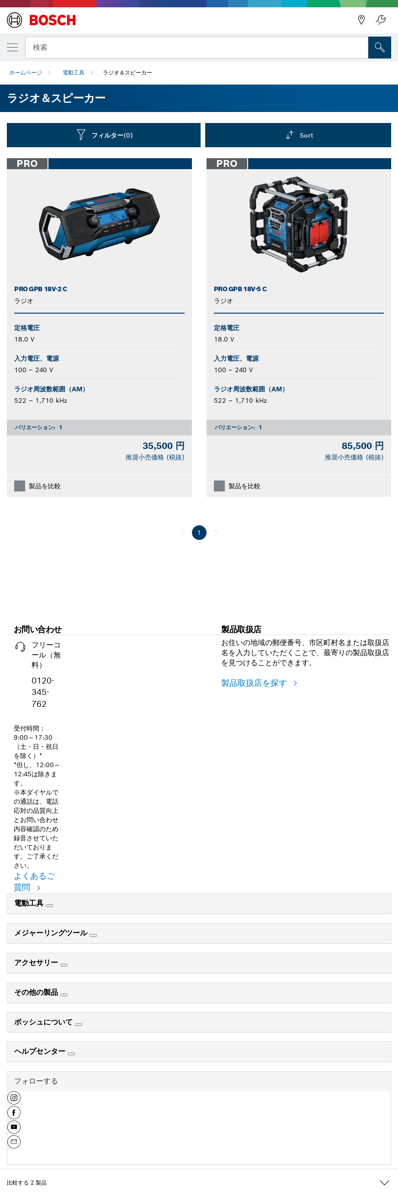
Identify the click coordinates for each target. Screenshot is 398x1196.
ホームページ (25, 72)
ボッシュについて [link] (44, 1022)
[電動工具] (49, 905)
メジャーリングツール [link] (52, 933)
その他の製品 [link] (37, 992)
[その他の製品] (64, 994)
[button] (14, 1101)
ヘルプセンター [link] (41, 1051)
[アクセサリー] (64, 965)
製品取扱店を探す (255, 683)
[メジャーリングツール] (93, 935)
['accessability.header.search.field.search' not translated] (379, 48)
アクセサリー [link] (37, 962)
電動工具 (74, 72)
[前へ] (182, 532)
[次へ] (215, 532)
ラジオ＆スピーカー (127, 72)
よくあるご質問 (34, 881)
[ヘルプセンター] (71, 1053)
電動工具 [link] (30, 903)
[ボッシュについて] (78, 1024)
